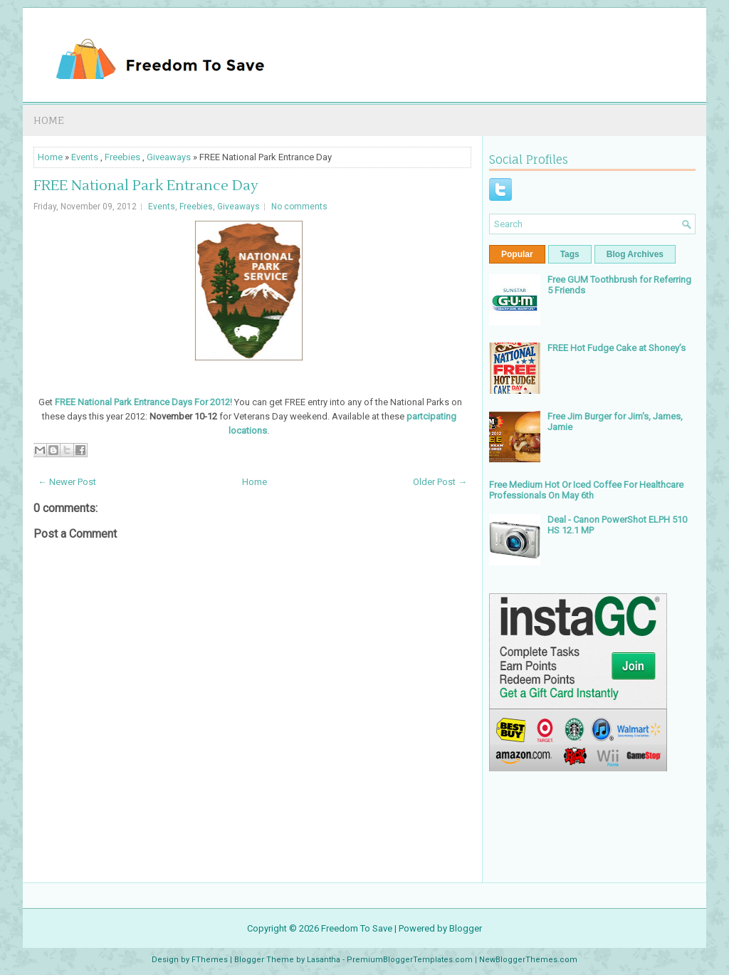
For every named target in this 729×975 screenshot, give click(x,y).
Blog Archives (635, 254)
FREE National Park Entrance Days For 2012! (143, 402)
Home (48, 120)
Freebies (122, 157)
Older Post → (440, 481)
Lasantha (323, 959)
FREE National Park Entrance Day (145, 186)
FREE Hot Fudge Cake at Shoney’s (616, 348)
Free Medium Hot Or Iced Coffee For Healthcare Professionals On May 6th (586, 490)
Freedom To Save (356, 928)
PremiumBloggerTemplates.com (410, 959)
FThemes (210, 959)
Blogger (465, 928)
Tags (569, 254)
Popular (517, 254)
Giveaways (169, 157)
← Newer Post (67, 481)
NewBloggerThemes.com (528, 959)
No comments (299, 207)
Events (84, 157)
